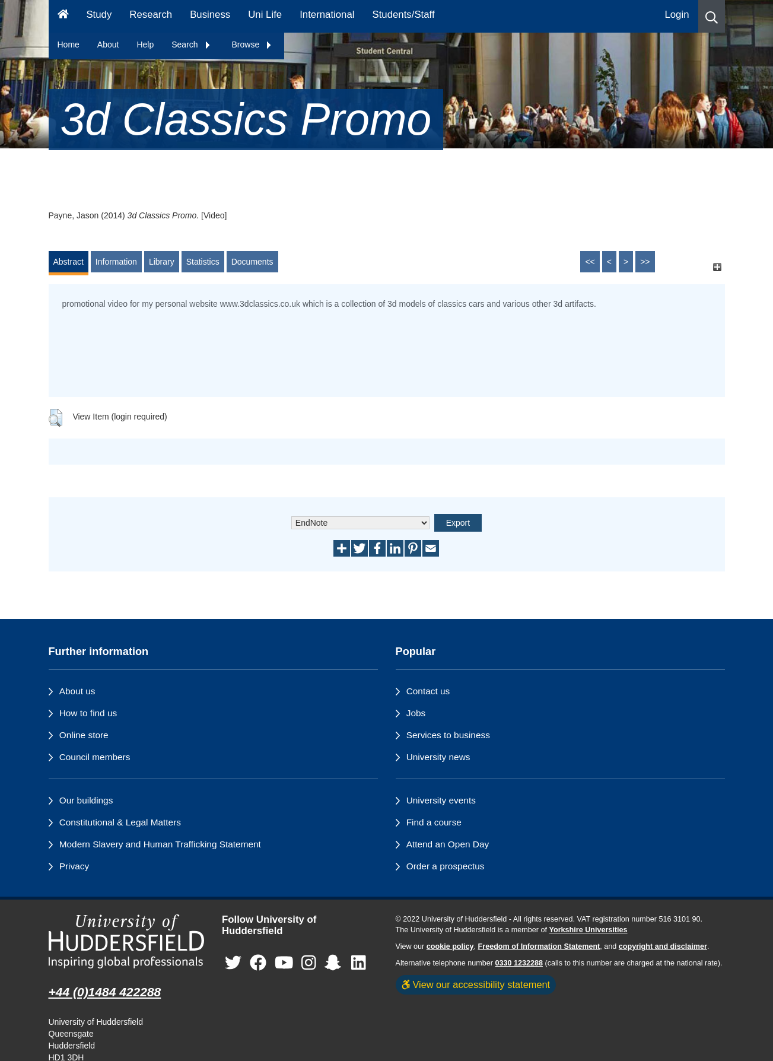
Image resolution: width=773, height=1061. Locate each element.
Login (676, 14)
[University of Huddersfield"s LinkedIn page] (358, 963)
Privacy (74, 866)
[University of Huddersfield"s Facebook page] (258, 963)
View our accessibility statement (476, 984)
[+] (717, 267)
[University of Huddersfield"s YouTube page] (284, 963)
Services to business (448, 735)
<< (589, 261)
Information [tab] (116, 261)
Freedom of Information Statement (539, 946)
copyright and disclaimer (663, 946)
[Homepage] (63, 16)
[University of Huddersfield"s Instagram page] (308, 963)
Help (145, 44)
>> (645, 261)
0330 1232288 (519, 963)
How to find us (88, 713)
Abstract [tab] (68, 261)
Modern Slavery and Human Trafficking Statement (160, 844)
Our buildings (86, 800)
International (327, 14)
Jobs (416, 713)
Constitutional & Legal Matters (120, 822)
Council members (95, 757)
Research (150, 14)
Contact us (428, 691)
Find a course (434, 822)
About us (77, 691)
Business (210, 14)
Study (99, 14)
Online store (84, 735)
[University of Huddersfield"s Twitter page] (233, 963)
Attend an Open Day (447, 844)
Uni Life (265, 14)
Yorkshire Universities (588, 930)
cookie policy (450, 946)
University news (438, 757)
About (108, 44)
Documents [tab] (252, 261)
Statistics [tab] (203, 261)
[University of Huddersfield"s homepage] (127, 941)
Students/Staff (404, 14)
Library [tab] (161, 261)
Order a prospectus (445, 866)
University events (441, 800)
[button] (711, 16)
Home (68, 44)
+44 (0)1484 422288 (105, 992)
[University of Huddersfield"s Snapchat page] (335, 963)
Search (191, 44)
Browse (252, 44)
